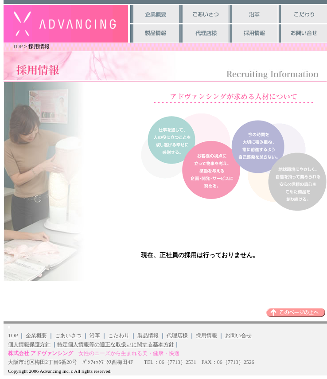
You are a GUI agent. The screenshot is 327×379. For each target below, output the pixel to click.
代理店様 (177, 335)
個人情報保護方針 (29, 344)
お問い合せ (238, 335)
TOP (18, 46)
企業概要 (36, 335)
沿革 (95, 335)
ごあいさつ (68, 335)
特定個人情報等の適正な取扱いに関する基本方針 (115, 344)
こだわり (118, 335)
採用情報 (206, 335)
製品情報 (148, 335)
